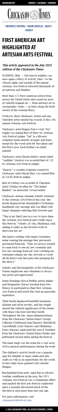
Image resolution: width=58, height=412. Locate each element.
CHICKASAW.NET (8, 3)
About (48, 26)
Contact (29, 30)
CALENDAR (42, 3)
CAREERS (31, 3)
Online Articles (35, 26)
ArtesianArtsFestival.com (16, 400)
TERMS (50, 409)
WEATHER (52, 3)
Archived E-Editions (15, 26)
